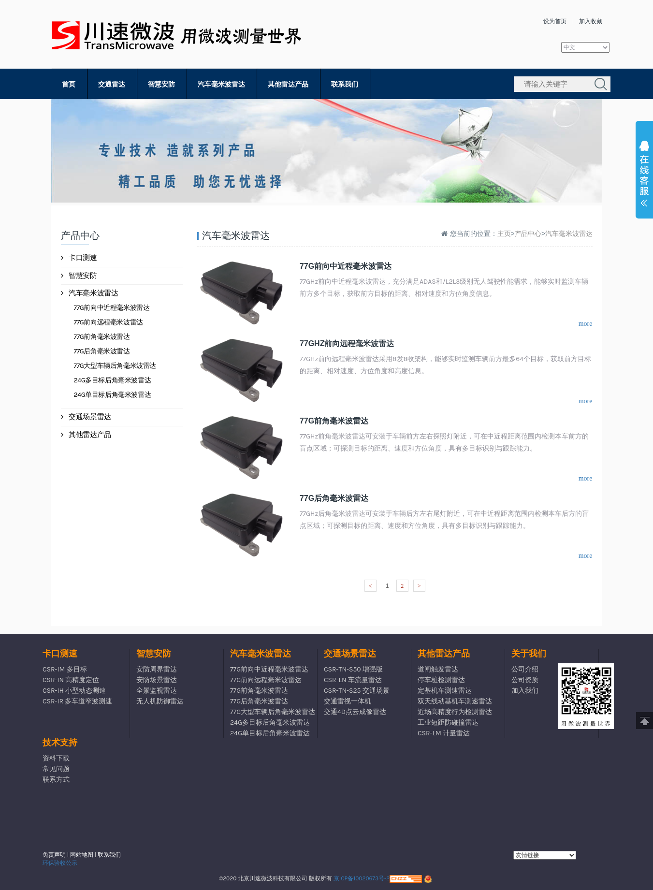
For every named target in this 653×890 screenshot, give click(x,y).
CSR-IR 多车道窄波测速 (77, 701)
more (586, 323)
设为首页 (554, 21)
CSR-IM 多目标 (65, 669)
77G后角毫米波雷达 (102, 351)
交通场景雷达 (86, 416)
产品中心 (528, 233)
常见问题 (56, 769)
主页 (504, 233)
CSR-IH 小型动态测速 (74, 690)
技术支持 (60, 742)
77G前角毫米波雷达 (102, 337)
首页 (68, 84)
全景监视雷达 (156, 690)
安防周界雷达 (156, 669)
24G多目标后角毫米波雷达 (112, 380)
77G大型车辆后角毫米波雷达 (115, 366)
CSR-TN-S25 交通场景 (357, 690)
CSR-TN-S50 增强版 (353, 669)
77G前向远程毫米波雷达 (108, 322)
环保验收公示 (60, 863)
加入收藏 (590, 21)
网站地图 (81, 854)
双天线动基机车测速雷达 (455, 701)
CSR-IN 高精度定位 (71, 680)
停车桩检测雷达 (441, 680)
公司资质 (524, 680)
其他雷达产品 (288, 84)
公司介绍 (524, 669)
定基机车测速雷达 (445, 690)
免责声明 (54, 854)
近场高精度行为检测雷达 (455, 712)
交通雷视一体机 (347, 701)
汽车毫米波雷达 (221, 84)
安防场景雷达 (156, 680)
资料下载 (56, 758)
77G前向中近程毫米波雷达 (112, 308)
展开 (644, 176)
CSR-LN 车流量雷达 (353, 680)
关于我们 (528, 653)
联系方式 (56, 779)
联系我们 (344, 84)
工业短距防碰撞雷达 (448, 722)
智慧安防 (161, 84)
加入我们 (524, 690)
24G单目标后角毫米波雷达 (112, 395)
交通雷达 (111, 84)
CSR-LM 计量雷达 (444, 733)
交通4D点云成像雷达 (355, 712)
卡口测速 (79, 257)
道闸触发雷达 (438, 669)
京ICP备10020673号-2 (362, 878)
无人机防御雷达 (160, 701)
